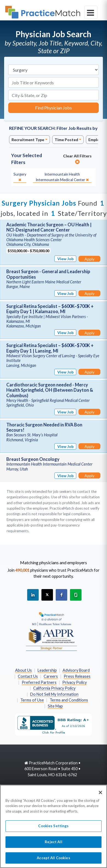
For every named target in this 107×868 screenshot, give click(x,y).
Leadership (47, 670)
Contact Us (28, 676)
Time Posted (66, 139)
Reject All (53, 844)
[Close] (100, 795)
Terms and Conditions (69, 700)
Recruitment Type (28, 139)
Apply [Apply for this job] (89, 259)
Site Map (55, 706)
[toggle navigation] (90, 12)
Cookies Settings (53, 829)
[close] (19, 177)
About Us (23, 670)
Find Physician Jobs (53, 107)
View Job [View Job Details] (65, 258)
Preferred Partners (39, 682)
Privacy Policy (74, 682)
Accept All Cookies (53, 860)
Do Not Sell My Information (54, 694)
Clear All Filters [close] (77, 159)
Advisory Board (76, 670)
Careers (51, 676)
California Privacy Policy (54, 688)
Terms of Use (32, 700)
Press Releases (77, 676)
